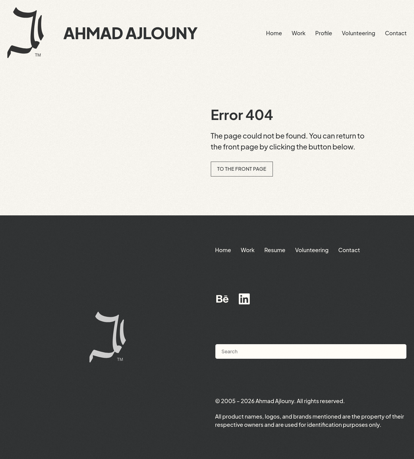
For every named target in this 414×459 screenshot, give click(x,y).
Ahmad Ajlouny (130, 33)
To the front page (241, 169)
